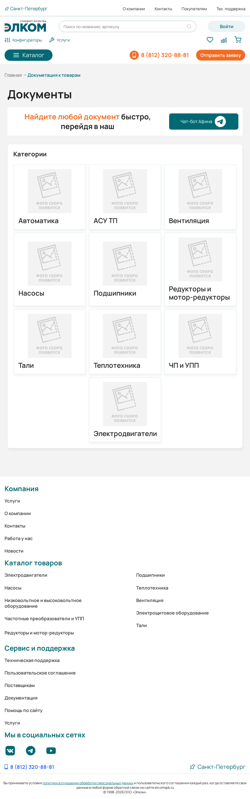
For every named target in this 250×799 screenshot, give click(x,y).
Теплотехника (117, 365)
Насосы (31, 293)
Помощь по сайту (24, 710)
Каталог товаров (33, 562)
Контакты (163, 9)
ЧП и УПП (184, 365)
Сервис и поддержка (40, 648)
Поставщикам (20, 685)
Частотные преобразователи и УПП (44, 618)
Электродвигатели (125, 433)
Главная (13, 75)
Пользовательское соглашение (40, 673)
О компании (134, 9)
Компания (22, 488)
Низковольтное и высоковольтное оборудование (43, 603)
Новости (14, 551)
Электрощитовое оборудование (172, 613)
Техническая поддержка (32, 660)
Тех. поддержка (231, 9)
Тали (26, 365)
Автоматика (38, 221)
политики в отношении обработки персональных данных (88, 783)
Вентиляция (189, 221)
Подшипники (115, 293)
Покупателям (194, 9)
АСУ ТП (105, 221)
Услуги (12, 501)
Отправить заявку (220, 55)
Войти (227, 26)
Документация (21, 698)
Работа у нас (19, 538)
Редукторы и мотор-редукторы (199, 293)
